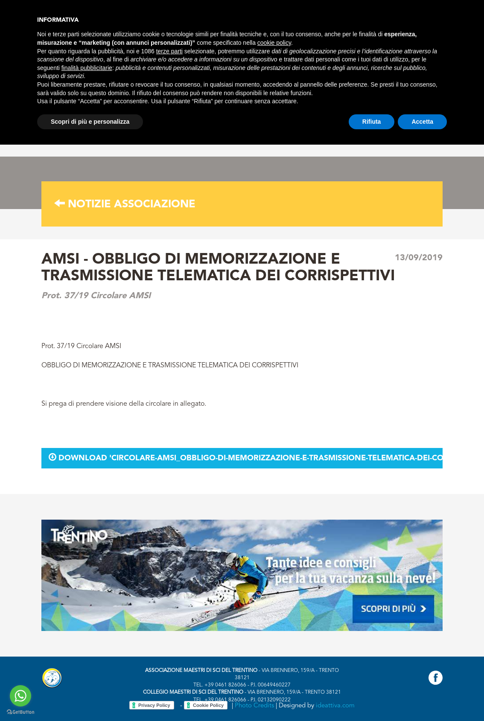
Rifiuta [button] (371, 121)
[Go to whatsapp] (20, 695)
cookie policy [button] (274, 42)
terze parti (169, 51)
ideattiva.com (335, 706)
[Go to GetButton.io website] (20, 712)
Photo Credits (254, 706)
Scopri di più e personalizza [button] (90, 121)
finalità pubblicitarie (86, 67)
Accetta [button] (422, 121)
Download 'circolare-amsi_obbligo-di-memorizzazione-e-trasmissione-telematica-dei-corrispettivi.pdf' (246, 457)
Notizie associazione (124, 204)
